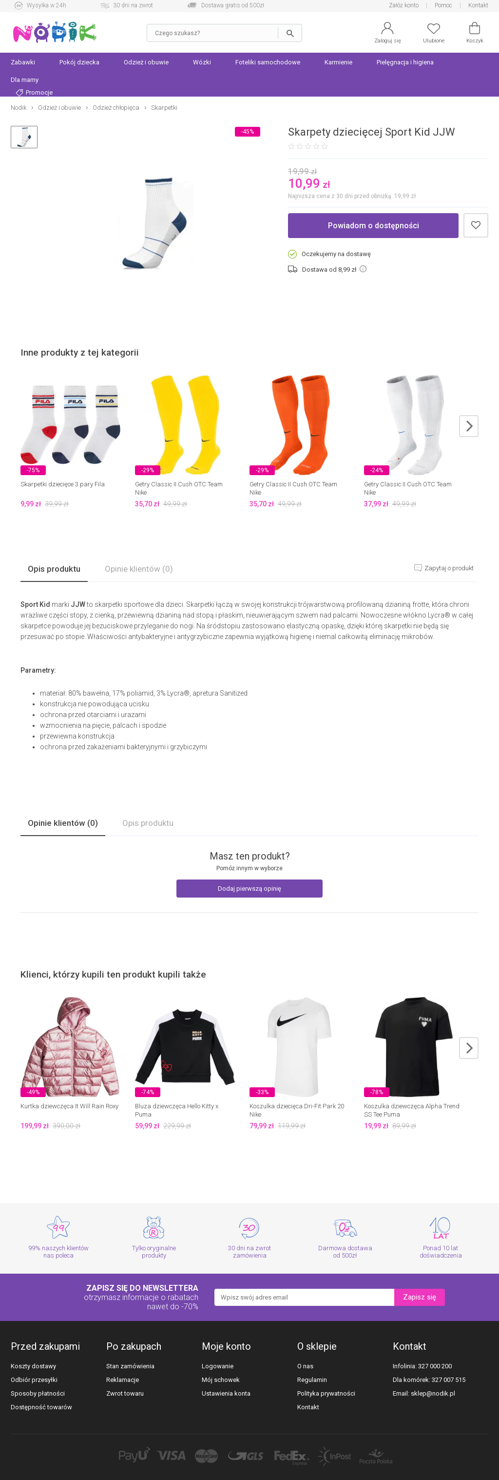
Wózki (202, 62)
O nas (305, 1366)
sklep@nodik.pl (433, 1393)
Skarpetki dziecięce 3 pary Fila (62, 484)
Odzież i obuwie (146, 62)
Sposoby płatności (38, 1393)
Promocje (34, 93)
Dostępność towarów (41, 1407)
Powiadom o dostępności (373, 225)
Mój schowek (221, 1379)
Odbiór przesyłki (34, 1379)
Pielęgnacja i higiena (405, 62)
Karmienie (338, 62)
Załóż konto (404, 5)
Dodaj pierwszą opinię (249, 888)
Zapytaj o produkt (448, 568)
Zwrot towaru (125, 1393)
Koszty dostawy (33, 1366)
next (469, 426)
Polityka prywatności (326, 1393)
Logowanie (217, 1366)
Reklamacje (122, 1379)
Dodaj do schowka (475, 225)
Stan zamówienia (130, 1366)
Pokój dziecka (79, 62)
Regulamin (312, 1379)
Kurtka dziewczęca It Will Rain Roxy (69, 1106)
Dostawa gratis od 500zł (232, 5)
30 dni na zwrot (133, 5)
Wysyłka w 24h (46, 5)
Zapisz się (419, 1297)
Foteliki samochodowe (267, 62)
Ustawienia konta (226, 1393)
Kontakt (478, 5)
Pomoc (443, 5)
